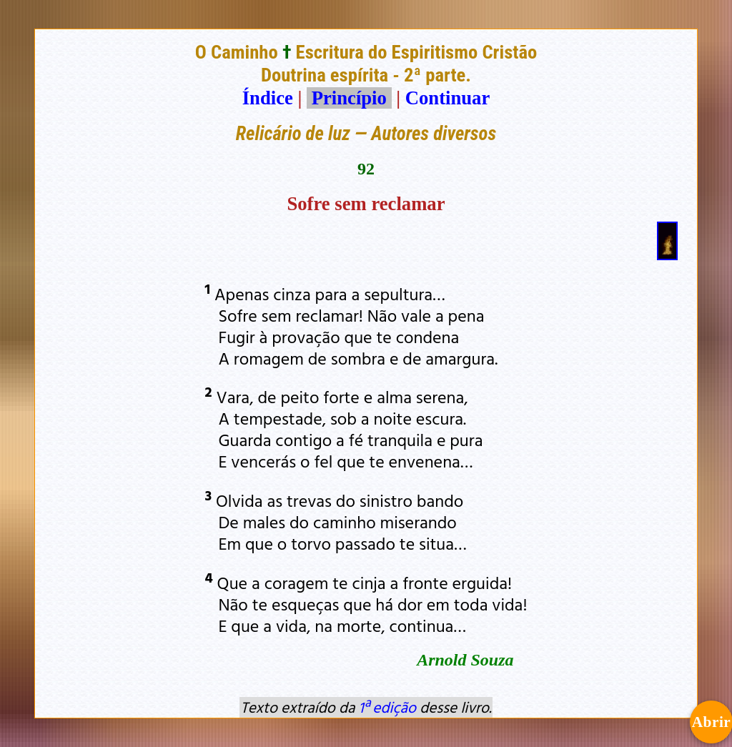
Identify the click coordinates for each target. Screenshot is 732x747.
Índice (267, 98)
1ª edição (387, 707)
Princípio (349, 98)
